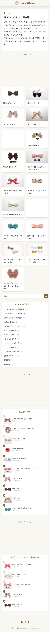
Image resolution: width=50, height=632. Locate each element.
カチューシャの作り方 (14, 344)
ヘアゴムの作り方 (12, 331)
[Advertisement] (25, 70)
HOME (25, 623)
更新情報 (8, 366)
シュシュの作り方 (12, 348)
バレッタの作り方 (12, 340)
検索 (46, 296)
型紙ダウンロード (12, 357)
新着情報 (8, 361)
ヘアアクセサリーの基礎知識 (16, 309)
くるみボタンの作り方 (14, 353)
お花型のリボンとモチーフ (15, 327)
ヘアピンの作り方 (12, 335)
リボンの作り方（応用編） (15, 318)
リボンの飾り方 (11, 322)
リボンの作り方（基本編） (15, 314)
